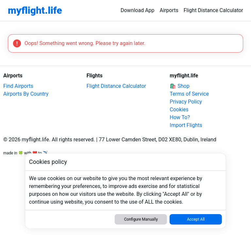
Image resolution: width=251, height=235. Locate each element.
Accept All (196, 219)
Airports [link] (169, 10)
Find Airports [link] (18, 86)
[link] (35, 10)
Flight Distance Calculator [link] (213, 10)
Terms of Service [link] (189, 94)
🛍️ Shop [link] (179, 86)
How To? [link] (180, 117)
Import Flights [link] (186, 125)
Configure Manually (141, 219)
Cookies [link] (179, 109)
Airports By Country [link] (25, 94)
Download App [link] (138, 10)
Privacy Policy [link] (186, 102)
